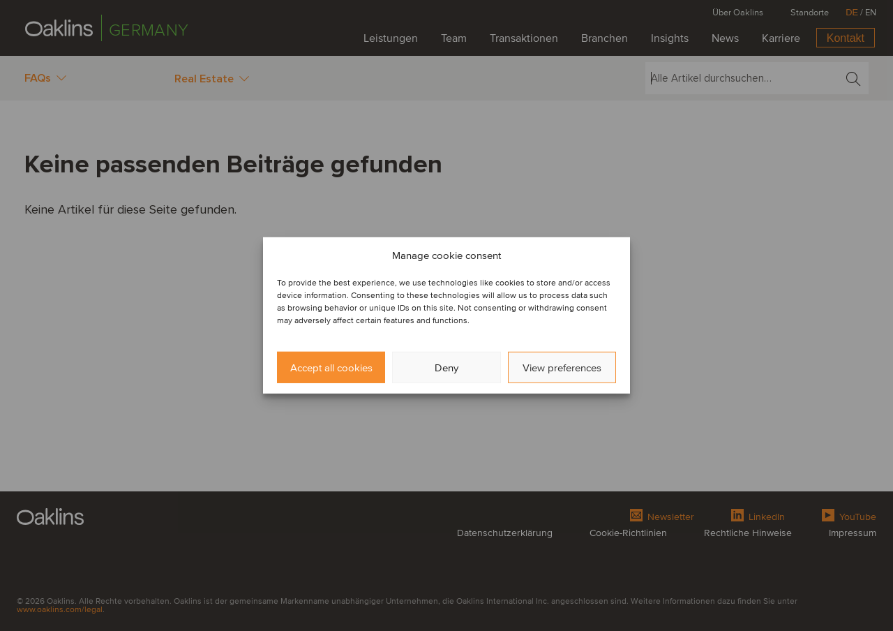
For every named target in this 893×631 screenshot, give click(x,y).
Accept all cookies (331, 368)
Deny (446, 368)
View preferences (562, 368)
